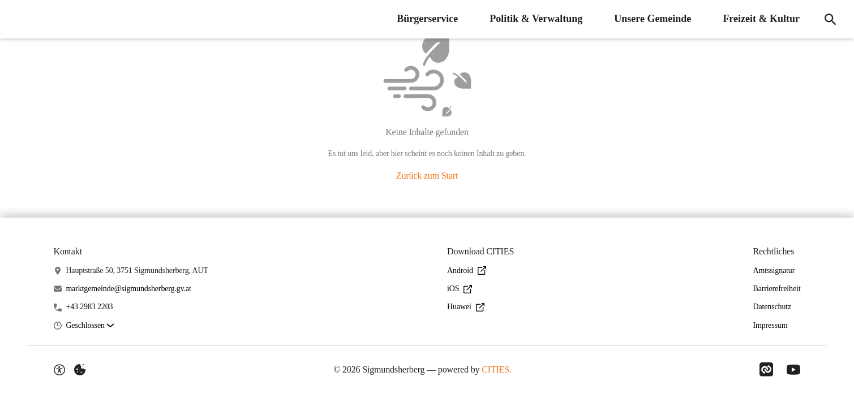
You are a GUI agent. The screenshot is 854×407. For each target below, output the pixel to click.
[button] (89, 326)
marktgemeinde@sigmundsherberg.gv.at (128, 288)
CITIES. (497, 369)
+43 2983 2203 (89, 306)
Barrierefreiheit (776, 288)
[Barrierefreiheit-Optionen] (59, 370)
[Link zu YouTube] (793, 369)
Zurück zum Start (427, 175)
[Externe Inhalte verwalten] (80, 370)
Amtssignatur (774, 270)
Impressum (770, 325)
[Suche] (830, 19)
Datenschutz (772, 306)
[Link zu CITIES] (766, 369)
